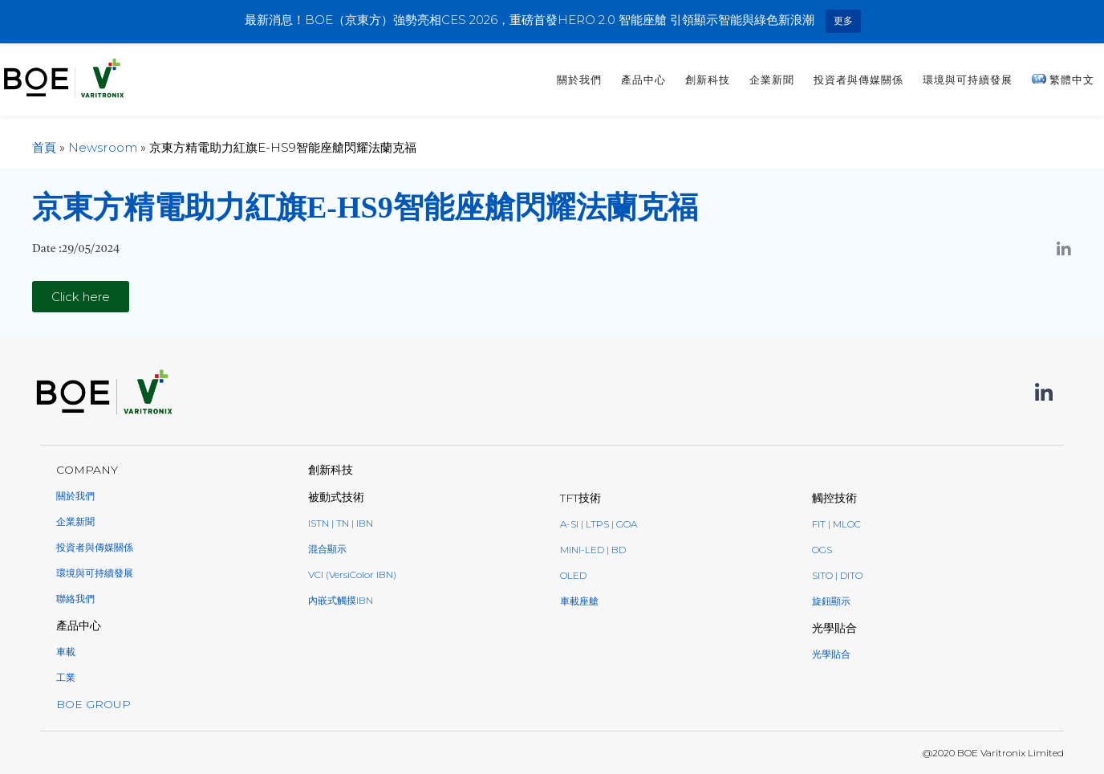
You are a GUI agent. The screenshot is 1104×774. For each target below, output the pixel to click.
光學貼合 (831, 654)
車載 (65, 652)
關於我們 (579, 79)
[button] (80, 296)
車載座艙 (579, 601)
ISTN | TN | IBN (340, 523)
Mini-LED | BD (593, 550)
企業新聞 (771, 79)
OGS (822, 550)
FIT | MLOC (836, 524)
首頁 (44, 147)
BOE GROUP (93, 704)
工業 (65, 677)
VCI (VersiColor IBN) (352, 574)
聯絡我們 (75, 599)
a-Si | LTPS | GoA (598, 524)
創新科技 (707, 79)
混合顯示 (327, 549)
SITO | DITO (837, 575)
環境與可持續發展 (968, 79)
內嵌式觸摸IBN (340, 600)
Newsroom (102, 147)
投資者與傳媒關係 (858, 79)
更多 (843, 20)
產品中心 (643, 79)
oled (573, 575)
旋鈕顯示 (831, 601)
